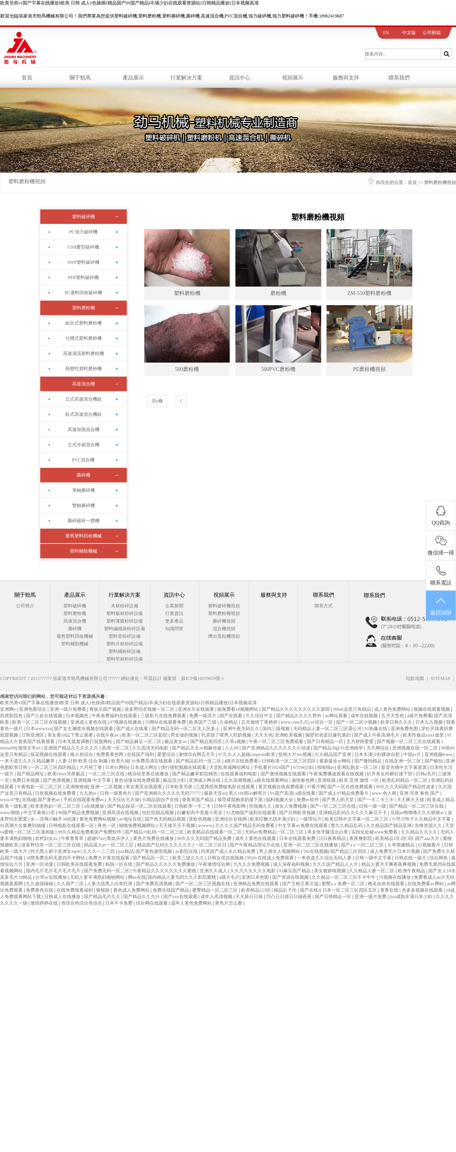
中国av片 (412, 754)
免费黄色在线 (40, 890)
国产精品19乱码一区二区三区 (155, 832)
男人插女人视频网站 (280, 851)
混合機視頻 (224, 628)
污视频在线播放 (395, 877)
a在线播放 (94, 806)
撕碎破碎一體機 (83, 520)
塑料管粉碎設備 (124, 636)
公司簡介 (25, 605)
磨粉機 (278, 293)
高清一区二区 (116, 748)
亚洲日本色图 (255, 877)
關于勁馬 (80, 78)
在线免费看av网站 (426, 883)
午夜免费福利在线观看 (115, 715)
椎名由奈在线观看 (387, 883)
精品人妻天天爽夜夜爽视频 (389, 864)
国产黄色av (49, 799)
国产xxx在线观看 (181, 896)
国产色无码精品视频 (166, 819)
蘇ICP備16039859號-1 (202, 678)
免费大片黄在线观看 (109, 857)
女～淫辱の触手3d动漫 (53, 819)
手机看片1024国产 (272, 767)
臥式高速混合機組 (83, 414)
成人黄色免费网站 (393, 709)
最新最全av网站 (335, 761)
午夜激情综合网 (214, 864)
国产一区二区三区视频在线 (203, 883)
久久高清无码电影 (151, 748)
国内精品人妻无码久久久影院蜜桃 (182, 877)
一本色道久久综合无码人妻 (325, 857)
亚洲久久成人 (214, 870)
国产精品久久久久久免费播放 (166, 864)
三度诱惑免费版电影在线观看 (226, 786)
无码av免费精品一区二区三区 (275, 832)
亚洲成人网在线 (205, 780)
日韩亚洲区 (33, 735)
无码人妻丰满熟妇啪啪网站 (98, 877)
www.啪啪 (10, 812)
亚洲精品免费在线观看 (256, 883)
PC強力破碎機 (83, 232)
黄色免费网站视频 (98, 819)
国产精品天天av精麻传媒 (197, 748)
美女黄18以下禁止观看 (70, 735)
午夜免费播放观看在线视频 (337, 773)
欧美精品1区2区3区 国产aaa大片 (407, 838)
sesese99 (8, 748)
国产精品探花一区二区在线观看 (139, 806)
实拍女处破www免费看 (375, 832)
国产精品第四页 (206, 741)
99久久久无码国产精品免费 (205, 838)
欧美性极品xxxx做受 (424, 735)
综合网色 (439, 857)
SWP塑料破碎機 (83, 262)
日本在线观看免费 (298, 838)
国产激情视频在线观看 (283, 773)
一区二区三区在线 (107, 773)
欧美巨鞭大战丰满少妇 (273, 819)
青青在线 (389, 890)
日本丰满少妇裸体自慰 (377, 754)
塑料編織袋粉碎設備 (124, 628)
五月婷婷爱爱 (360, 741)
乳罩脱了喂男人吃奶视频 (226, 735)
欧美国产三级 (203, 722)
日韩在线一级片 (411, 857)
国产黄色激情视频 (154, 851)
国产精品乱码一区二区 (199, 761)
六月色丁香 (91, 767)
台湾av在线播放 (51, 877)
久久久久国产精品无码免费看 (245, 825)
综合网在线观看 (152, 903)
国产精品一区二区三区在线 (417, 806)
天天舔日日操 (249, 896)
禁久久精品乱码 (347, 825)
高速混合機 (83, 384)
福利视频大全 (280, 799)
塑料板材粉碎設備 (124, 613)
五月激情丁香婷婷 (260, 722)
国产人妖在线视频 (44, 715)
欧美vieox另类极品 (66, 773)
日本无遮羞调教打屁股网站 (86, 741)
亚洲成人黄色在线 (89, 722)
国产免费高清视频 (155, 883)
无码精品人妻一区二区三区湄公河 (328, 728)
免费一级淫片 (203, 715)
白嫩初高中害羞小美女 (200, 812)
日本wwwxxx (39, 728)
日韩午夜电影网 (230, 806)
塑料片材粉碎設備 (124, 644)
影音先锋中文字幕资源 (404, 767)
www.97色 (10, 799)
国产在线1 (310, 890)
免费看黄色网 (110, 754)
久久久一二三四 (99, 851)
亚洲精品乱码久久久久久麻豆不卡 (353, 812)
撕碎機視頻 (224, 621)
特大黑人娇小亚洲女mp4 (55, 851)
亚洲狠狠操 (77, 786)
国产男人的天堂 (338, 799)
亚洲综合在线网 (231, 819)
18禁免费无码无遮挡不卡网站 (56, 857)
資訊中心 (239, 78)
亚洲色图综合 (33, 709)
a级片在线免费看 (241, 761)
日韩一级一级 (373, 806)
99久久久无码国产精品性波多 (406, 786)
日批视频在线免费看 (56, 793)
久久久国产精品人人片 (335, 864)
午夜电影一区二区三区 (40, 786)
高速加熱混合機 (83, 429)
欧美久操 (120, 761)
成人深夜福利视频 (292, 864)
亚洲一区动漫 (40, 864)
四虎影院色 (12, 715)
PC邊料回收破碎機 (83, 292)
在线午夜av (108, 735)
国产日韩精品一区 (325, 741)
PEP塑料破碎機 (83, 277)
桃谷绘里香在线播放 (149, 773)
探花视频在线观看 (49, 754)
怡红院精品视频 (158, 812)
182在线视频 (315, 851)
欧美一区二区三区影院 (145, 735)
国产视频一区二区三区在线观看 (409, 741)
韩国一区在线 (119, 864)
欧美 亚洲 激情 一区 (359, 780)
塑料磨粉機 (83, 308)
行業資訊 (174, 613)
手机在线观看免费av (84, 799)
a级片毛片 (229, 877)
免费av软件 (308, 799)
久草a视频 (235, 741)
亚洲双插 (327, 780)
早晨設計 (153, 678)
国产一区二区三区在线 (333, 806)
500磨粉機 (187, 369)
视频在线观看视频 (432, 709)
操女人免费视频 (291, 806)
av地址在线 (130, 819)
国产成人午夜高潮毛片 (377, 735)
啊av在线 (137, 877)
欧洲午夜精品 (412, 870)
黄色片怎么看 (229, 903)
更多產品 (174, 621)
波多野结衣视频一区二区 (150, 709)
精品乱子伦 (286, 890)
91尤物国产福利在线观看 (251, 812)
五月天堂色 (393, 715)
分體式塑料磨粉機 (83, 338)
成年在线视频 (364, 715)
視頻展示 (292, 78)
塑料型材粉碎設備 (124, 659)
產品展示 (133, 78)
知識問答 (174, 628)
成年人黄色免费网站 (192, 903)
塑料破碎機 (83, 216)
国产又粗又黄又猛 (301, 883)
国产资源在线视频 (291, 877)
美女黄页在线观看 (144, 786)
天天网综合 (378, 748)
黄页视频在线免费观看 (281, 786)
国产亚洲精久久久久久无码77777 (168, 793)
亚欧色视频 (201, 819)
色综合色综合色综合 (82, 903)
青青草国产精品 (198, 799)
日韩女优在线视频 (226, 857)
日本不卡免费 (119, 903)
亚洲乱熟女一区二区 (358, 767)
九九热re (88, 793)
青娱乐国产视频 (105, 709)
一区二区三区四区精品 (53, 767)
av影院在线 (187, 851)
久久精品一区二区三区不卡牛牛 (344, 877)
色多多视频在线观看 (423, 890)
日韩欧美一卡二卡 (193, 806)
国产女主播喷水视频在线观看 (84, 728)
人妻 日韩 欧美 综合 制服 (83, 761)
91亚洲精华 (352, 748)
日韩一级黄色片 (116, 793)
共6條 (157, 401)
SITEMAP (440, 678)
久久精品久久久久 (420, 832)
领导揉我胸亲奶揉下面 (240, 799)
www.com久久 (294, 722)
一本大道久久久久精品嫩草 (28, 761)
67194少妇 (304, 767)
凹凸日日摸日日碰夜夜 (289, 896)
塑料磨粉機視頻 (27, 181)
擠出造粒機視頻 (224, 636)
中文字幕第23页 (39, 812)
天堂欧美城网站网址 (230, 767)
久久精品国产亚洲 (333, 754)
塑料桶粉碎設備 (124, 651)
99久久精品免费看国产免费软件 (90, 832)
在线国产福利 (141, 754)
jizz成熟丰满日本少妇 (412, 896)
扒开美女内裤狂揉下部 (390, 773)
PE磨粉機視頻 (369, 369)
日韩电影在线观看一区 (72, 825)
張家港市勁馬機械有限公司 (80, 678)
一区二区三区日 (211, 845)
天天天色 (263, 735)
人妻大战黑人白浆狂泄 (110, 883)
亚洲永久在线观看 (196, 709)
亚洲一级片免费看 (68, 709)
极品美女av (176, 741)
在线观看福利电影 (239, 773)
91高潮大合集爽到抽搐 (23, 825)
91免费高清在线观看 (152, 761)
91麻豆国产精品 (295, 870)
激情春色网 (304, 780)
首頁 (27, 78)
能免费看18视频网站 (238, 709)
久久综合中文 (260, 715)
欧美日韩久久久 (396, 722)
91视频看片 (430, 845)
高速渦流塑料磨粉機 (83, 353)
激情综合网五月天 (197, 754)
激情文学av (29, 748)
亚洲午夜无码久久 (241, 728)
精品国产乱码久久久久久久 (165, 845)
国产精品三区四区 (349, 851)
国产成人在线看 (132, 728)
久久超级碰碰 (40, 883)
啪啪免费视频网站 (137, 825)
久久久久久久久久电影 (253, 870)
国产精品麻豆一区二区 (139, 741)
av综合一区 (322, 722)
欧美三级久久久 (188, 857)
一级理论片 (311, 819)
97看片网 (316, 786)
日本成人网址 (144, 767)
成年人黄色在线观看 (256, 838)
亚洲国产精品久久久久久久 (71, 748)
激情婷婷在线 (44, 903)
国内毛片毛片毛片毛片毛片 (54, 870)
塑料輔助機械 (83, 551)
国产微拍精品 (368, 761)
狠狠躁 (103, 890)
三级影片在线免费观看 (163, 715)
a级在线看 (305, 793)
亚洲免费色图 (405, 728)
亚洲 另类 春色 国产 (419, 793)
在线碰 (29, 799)
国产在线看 (231, 715)
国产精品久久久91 (142, 896)
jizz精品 (126, 851)
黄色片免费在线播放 (154, 838)
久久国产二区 (71, 883)
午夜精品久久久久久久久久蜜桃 (165, 870)
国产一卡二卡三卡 (376, 799)
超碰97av (96, 838)
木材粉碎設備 (124, 605)
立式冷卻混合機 (83, 444)
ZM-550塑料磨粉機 (369, 293)
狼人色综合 (82, 754)
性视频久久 (261, 806)
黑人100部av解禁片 (248, 793)
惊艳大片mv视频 (295, 754)
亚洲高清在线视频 (121, 812)
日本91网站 (116, 767)
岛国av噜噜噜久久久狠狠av (418, 812)
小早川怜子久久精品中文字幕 (421, 819)
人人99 (232, 748)
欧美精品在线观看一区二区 (215, 832)
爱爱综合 (167, 754)
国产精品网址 (31, 773)
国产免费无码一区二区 (107, 870)
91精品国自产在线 (161, 799)
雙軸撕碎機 (83, 505)
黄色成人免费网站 (132, 890)
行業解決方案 (186, 78)
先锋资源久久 (429, 825)
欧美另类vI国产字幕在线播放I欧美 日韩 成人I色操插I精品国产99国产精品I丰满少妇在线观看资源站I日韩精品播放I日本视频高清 (129, 3)
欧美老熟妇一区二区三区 (56, 806)
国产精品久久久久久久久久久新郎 (296, 709)
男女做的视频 (184, 735)
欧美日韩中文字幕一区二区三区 (357, 819)
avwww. (205, 825)
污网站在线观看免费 (166, 722)
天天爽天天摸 (411, 799)
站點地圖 (415, 678)
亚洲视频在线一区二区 (415, 748)
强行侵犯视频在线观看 (184, 767)
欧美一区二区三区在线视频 (40, 722)
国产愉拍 (434, 761)
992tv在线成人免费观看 (271, 857)
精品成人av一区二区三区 (109, 845)
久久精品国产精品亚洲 (389, 825)
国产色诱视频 (57, 780)
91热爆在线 (376, 728)
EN (386, 32)
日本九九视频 (429, 722)
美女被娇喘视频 (330, 870)
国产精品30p (325, 748)
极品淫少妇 (175, 780)
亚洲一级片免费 (371, 896)
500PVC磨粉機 (278, 369)
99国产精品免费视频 (79, 812)
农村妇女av (46, 838)
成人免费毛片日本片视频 (395, 851)
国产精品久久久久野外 (299, 715)
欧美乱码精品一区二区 (405, 780)
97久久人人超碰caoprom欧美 (247, 754)
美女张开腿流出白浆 (328, 832)
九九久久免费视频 (252, 864)
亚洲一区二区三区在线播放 (311, 845)
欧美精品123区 (256, 890)
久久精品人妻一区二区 (372, 870)
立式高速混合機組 (83, 399)
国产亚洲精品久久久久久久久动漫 (276, 748)
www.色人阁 (384, 793)
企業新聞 (174, 605)
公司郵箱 (432, 32)
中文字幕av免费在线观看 (303, 825)
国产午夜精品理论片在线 (255, 845)
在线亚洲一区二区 (403, 761)
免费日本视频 (26, 780)
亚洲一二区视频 (106, 786)
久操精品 (229, 722)
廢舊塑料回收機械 (83, 536)
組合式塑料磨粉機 (83, 323)
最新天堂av (215, 793)
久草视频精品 (401, 845)
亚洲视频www (439, 754)
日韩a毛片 (426, 773)
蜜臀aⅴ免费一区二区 (344, 883)
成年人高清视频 (217, 896)
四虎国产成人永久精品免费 (229, 851)
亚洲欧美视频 (289, 735)
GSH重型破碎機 (83, 247)
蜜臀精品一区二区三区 (215, 890)
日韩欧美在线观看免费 (80, 864)
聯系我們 (399, 78)
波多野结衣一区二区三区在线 (51, 845)
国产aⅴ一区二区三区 (363, 845)
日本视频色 (78, 715)
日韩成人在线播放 (63, 896)
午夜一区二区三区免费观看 (277, 741)
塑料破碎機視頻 (224, 605)
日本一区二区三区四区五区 (350, 890)
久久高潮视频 (238, 780)
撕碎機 (83, 475)
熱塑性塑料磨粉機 (83, 368)
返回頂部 (441, 606)
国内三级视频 (276, 728)
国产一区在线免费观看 (350, 786)
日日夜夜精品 (333, 838)
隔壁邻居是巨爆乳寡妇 (328, 735)
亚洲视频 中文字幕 (92, 780)
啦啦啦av (326, 767)
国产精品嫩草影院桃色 (195, 773)
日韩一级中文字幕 (374, 857)
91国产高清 (281, 793)
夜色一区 (107, 825)
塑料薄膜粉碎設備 (124, 621)
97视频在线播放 (126, 722)
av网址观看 (337, 715)
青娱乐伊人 (119, 838)
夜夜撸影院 (361, 838)
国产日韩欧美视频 (298, 812)
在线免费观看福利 (75, 890)
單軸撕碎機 (83, 490)
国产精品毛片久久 (102, 896)
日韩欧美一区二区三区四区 (289, 761)
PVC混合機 (83, 460)
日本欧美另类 (179, 786)
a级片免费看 (419, 715)
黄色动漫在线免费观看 (137, 780)
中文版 (409, 32)
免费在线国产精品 (171, 890)
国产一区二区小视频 (357, 722)
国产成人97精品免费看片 (344, 793)
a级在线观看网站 (271, 780)
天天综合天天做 (123, 799)
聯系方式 (323, 605)
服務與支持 (346, 78)
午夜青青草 (73, 838)
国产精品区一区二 (151, 857)
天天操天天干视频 (177, 825)
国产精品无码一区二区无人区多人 (186, 728)
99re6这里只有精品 (352, 709)
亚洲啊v (8, 709)
